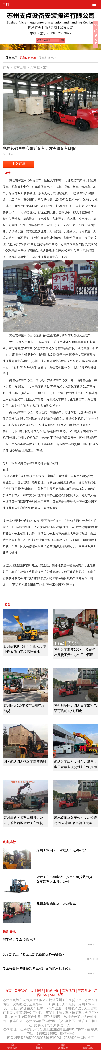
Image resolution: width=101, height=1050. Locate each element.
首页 (6, 67)
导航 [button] (6, 4)
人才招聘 (36, 991)
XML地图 (56, 995)
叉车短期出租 (47, 57)
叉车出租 (11, 57)
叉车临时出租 (28, 57)
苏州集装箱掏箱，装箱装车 (56, 904)
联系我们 (68, 991)
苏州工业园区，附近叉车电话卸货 (61, 850)
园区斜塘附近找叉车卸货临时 (25, 761)
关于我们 (21, 991)
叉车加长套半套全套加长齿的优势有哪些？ (34, 954)
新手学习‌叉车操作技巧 (19, 940)
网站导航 (50, 27)
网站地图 (52, 991)
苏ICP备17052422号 (65, 1038)
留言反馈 (66, 27)
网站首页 (34, 27)
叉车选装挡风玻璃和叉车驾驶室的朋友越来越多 (37, 969)
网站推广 (87, 1038)
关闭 (96, 24)
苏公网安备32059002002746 (28, 1038)
